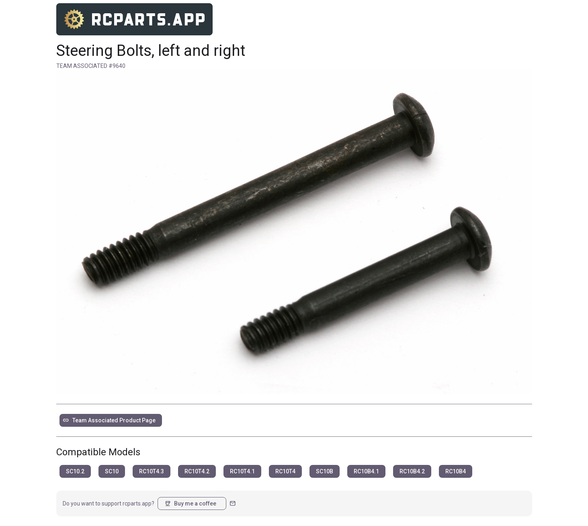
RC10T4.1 (242, 471)
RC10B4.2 (412, 471)
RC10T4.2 (196, 471)
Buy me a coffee (190, 503)
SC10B (324, 471)
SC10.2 (75, 471)
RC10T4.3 (151, 471)
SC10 (112, 471)
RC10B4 (455, 471)
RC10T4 (285, 471)
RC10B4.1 (366, 471)
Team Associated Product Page (109, 420)
